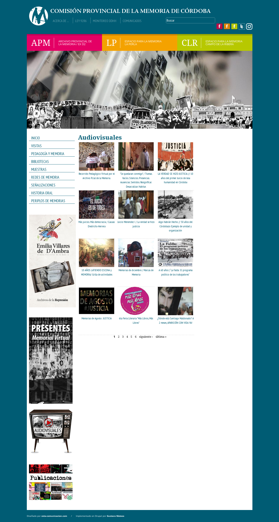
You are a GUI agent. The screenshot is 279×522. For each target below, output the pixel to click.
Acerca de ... (61, 21)
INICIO (35, 137)
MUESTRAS (50, 169)
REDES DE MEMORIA (50, 177)
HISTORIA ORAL (42, 192)
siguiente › (146, 337)
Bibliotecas (40, 161)
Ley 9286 (81, 21)
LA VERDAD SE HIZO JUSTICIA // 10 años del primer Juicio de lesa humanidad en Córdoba (175, 178)
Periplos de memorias (48, 200)
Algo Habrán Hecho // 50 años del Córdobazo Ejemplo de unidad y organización (175, 226)
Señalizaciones (43, 185)
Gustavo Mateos (115, 515)
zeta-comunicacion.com (54, 515)
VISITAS (36, 145)
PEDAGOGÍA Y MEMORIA (50, 153)
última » (161, 337)
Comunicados (132, 21)
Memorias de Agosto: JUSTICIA (97, 318)
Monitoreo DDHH (104, 21)
